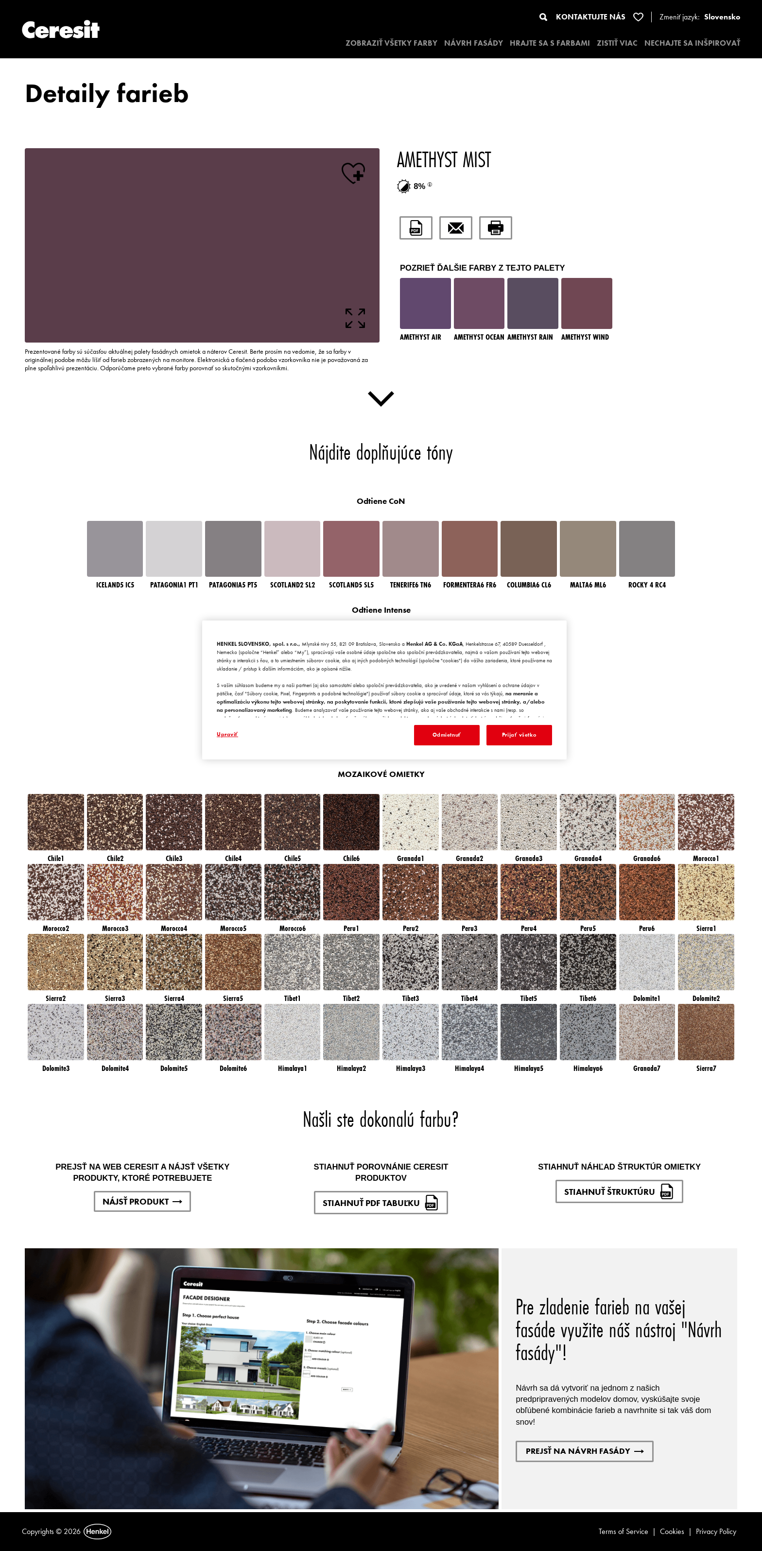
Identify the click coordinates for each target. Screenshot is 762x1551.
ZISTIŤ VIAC (617, 43)
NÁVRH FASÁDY (473, 43)
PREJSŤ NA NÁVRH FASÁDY (585, 1451)
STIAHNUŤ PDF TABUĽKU (381, 1202)
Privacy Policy (716, 1531)
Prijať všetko (519, 734)
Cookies (672, 1531)
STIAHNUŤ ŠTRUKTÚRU (619, 1191)
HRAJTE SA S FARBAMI (550, 43)
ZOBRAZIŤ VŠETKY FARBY (391, 43)
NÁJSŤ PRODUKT (142, 1201)
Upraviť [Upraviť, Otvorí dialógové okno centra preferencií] (227, 734)
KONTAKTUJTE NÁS (590, 17)
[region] (384, 689)
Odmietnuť (447, 734)
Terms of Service (623, 1531)
